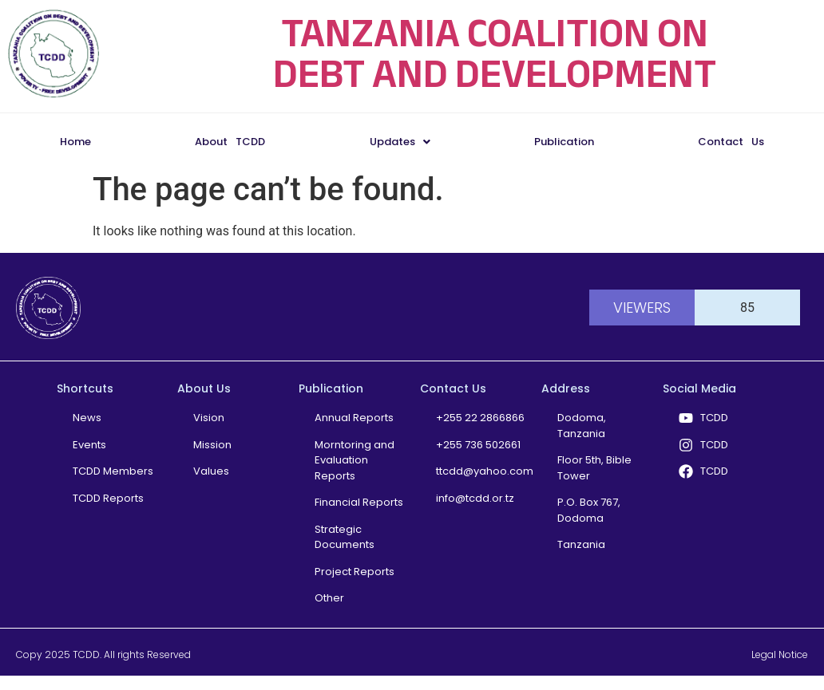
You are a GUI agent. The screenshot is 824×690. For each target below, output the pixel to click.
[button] (399, 141)
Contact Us (731, 141)
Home (75, 141)
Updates (400, 141)
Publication (564, 141)
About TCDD (230, 141)
